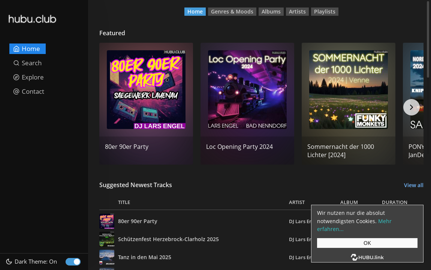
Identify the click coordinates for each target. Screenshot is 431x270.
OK (367, 242)
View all (414, 185)
